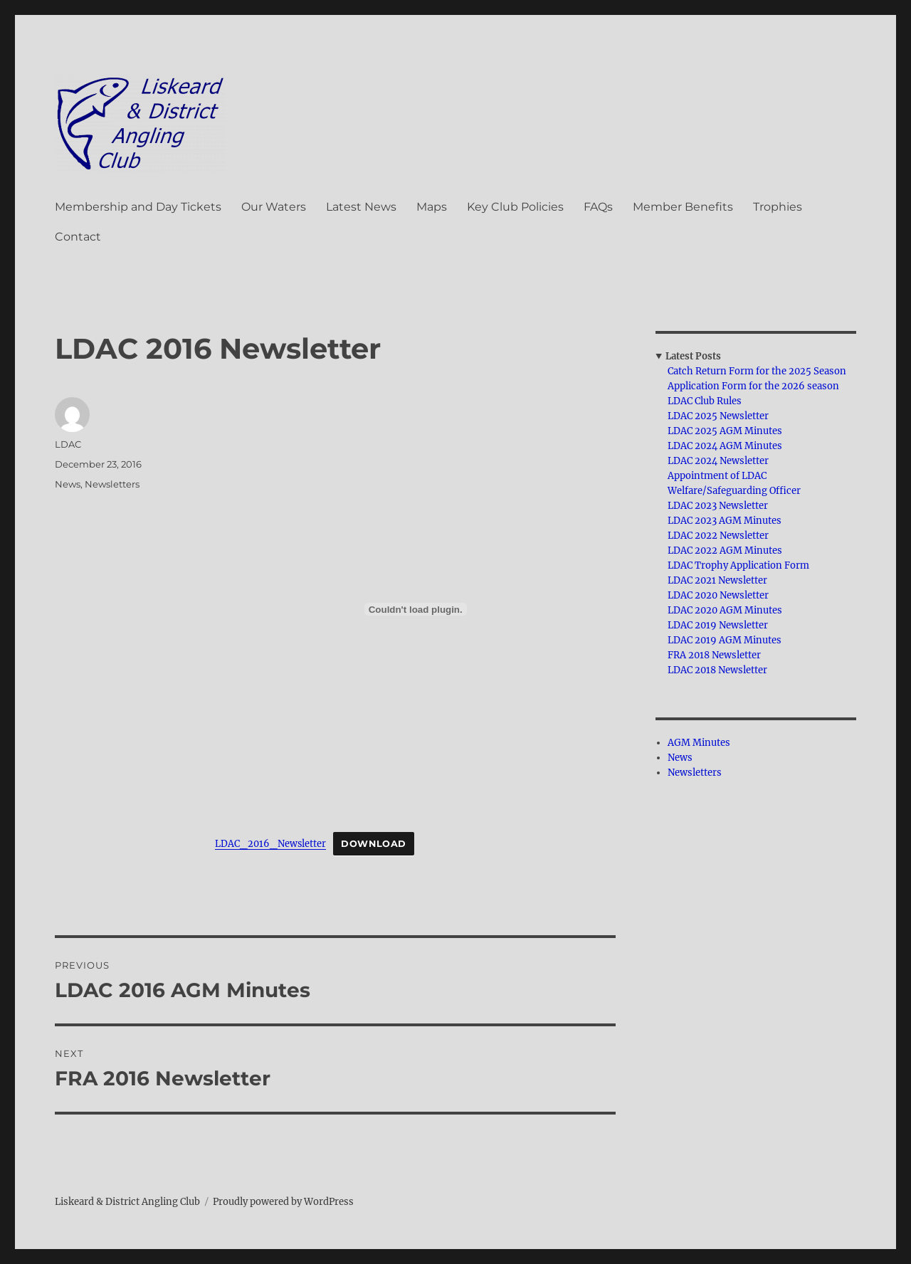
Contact (78, 236)
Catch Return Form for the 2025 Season (757, 371)
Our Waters (273, 207)
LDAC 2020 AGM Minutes (725, 610)
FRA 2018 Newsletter (714, 655)
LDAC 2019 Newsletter (718, 625)
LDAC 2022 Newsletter (718, 536)
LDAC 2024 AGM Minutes (725, 446)
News (67, 484)
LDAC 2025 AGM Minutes (725, 431)
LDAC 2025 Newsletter (718, 416)
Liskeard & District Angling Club (127, 1202)
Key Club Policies (515, 207)
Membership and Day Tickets (138, 207)
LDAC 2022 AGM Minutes (725, 550)
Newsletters (112, 484)
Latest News (361, 207)
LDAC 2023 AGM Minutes (724, 521)
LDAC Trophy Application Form (738, 565)
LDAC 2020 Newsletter (718, 595)
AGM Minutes (699, 743)
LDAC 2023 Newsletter (718, 506)
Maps (431, 207)
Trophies (777, 207)
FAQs (598, 207)
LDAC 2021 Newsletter (717, 580)
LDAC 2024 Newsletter (718, 461)
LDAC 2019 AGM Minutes (724, 640)
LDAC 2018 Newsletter (717, 670)
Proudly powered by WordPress (283, 1202)
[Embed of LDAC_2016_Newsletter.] (415, 609)
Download (373, 843)
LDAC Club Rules (705, 401)
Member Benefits (683, 207)
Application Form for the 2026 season (753, 386)
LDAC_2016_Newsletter (270, 843)
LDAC (68, 444)
